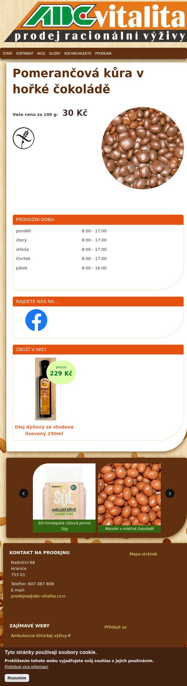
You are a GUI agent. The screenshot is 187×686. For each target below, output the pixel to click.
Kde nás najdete (77, 53)
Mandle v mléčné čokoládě (129, 529)
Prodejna (103, 53)
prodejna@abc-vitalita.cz (38, 596)
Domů (7, 53)
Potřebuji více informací (26, 666)
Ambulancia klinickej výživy (41, 635)
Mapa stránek (143, 554)
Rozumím (17, 678)
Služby (54, 53)
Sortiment (25, 53)
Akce (41, 53)
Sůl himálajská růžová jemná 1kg (64, 526)
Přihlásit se (116, 627)
